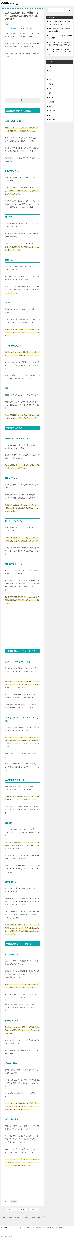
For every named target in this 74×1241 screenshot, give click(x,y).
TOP (8, 1227)
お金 (50, 66)
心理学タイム (10, 3)
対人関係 (13, 1201)
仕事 (50, 88)
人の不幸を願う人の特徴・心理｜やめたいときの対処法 (34, 1217)
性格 (7, 24)
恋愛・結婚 (52, 111)
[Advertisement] (22, 77)
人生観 (51, 84)
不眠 (50, 79)
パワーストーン (53, 75)
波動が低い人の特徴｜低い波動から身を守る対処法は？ (13, 1217)
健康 (50, 93)
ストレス (51, 70)
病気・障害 (52, 119)
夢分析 (51, 97)
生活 (50, 115)
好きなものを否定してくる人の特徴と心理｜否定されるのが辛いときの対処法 (60, 52)
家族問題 (51, 102)
